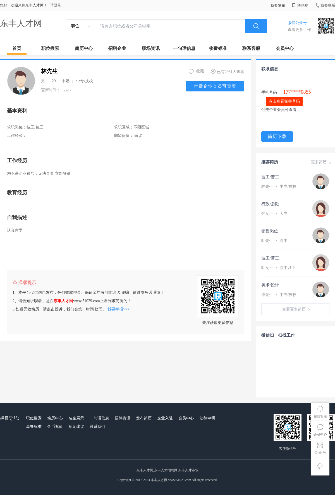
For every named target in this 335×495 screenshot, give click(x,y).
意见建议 (76, 426)
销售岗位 (269, 231)
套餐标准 (34, 426)
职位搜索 (50, 48)
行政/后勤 (270, 204)
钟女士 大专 (274, 214)
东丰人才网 (21, 23)
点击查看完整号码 (284, 101)
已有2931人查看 (227, 71)
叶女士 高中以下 (278, 268)
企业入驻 (165, 418)
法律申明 (207, 418)
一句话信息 (184, 48)
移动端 (300, 5)
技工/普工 (270, 177)
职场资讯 (151, 48)
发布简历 (144, 418)
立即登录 (63, 173)
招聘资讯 (122, 418)
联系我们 (97, 426)
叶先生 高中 (274, 241)
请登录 (55, 5)
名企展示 (76, 418)
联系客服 (251, 48)
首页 (16, 48)
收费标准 (218, 48)
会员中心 (285, 48)
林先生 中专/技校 (278, 187)
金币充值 (55, 426)
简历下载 (277, 136)
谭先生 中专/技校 (278, 295)
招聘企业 (117, 48)
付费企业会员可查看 (215, 86)
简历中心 (84, 48)
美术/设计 (270, 285)
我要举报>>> (118, 309)
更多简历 (321, 162)
